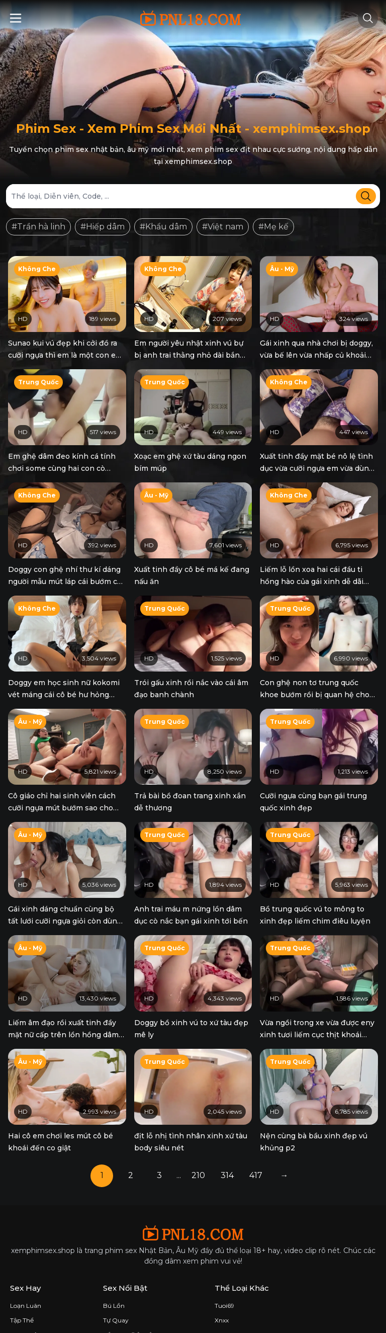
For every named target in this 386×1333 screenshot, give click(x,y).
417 (255, 1134)
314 (227, 1134)
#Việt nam (222, 226)
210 (198, 1134)
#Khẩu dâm (163, 226)
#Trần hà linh (38, 226)
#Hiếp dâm (102, 226)
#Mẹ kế (273, 226)
